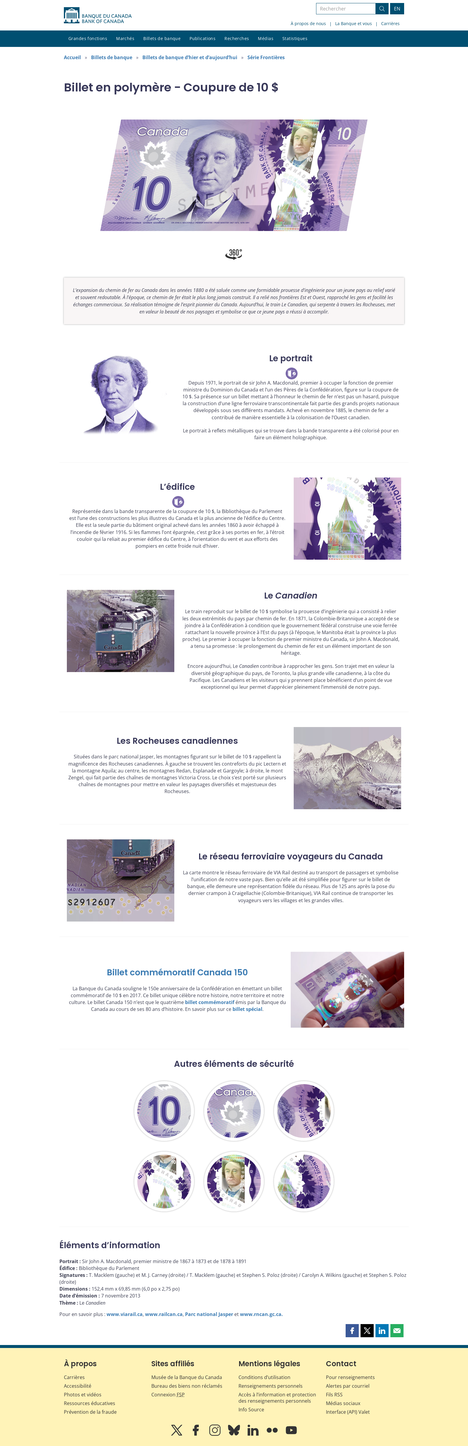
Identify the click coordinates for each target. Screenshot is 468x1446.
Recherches (236, 38)
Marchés (125, 38)
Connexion (168, 1394)
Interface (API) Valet (348, 1412)
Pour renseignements (350, 1377)
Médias (265, 38)
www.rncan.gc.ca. (261, 1314)
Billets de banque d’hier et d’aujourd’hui (189, 57)
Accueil (72, 57)
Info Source (251, 1409)
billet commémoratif (209, 1002)
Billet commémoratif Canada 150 (177, 972)
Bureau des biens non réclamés (186, 1386)
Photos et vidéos (82, 1394)
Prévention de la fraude (90, 1412)
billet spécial (247, 1009)
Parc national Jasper (209, 1314)
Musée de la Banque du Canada (186, 1377)
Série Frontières (266, 57)
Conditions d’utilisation (264, 1377)
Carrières (390, 23)
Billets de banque (162, 38)
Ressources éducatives (89, 1403)
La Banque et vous (353, 23)
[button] (352, 1330)
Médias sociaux (343, 1403)
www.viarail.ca (125, 1314)
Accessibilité (77, 1386)
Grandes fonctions (87, 38)
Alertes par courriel (348, 1386)
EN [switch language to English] (397, 8)
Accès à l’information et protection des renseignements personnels (277, 1397)
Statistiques (294, 38)
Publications (202, 38)
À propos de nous (308, 23)
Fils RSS (334, 1394)
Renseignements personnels (270, 1386)
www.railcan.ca (164, 1314)
